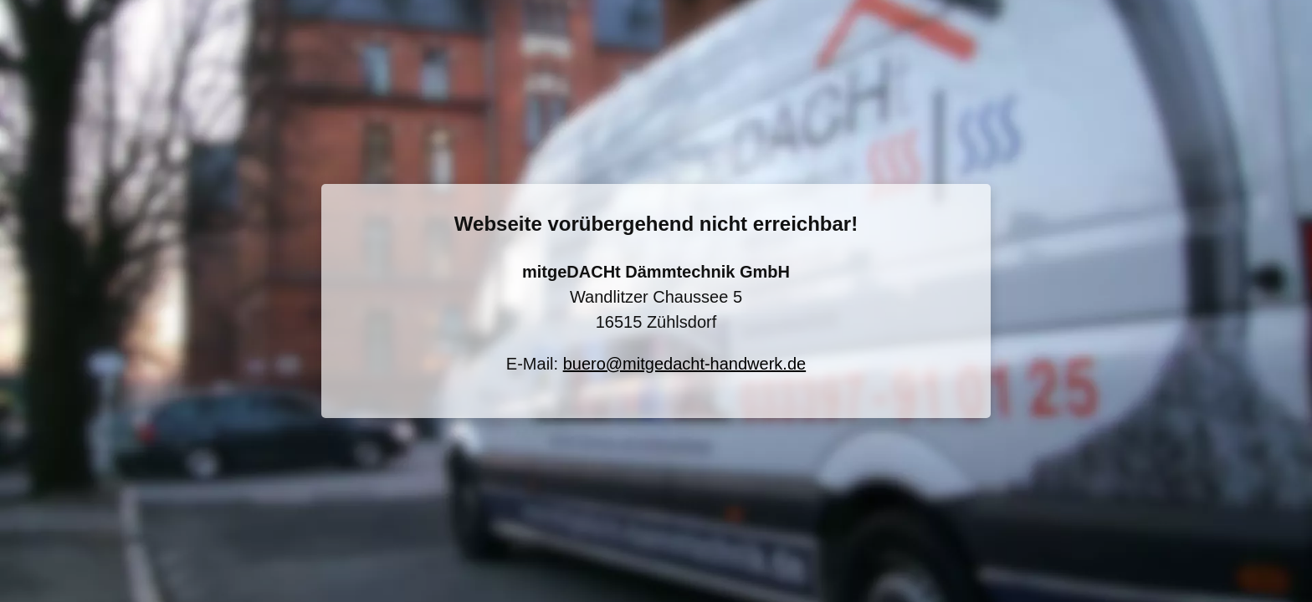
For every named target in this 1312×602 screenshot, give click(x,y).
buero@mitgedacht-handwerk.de (684, 364)
